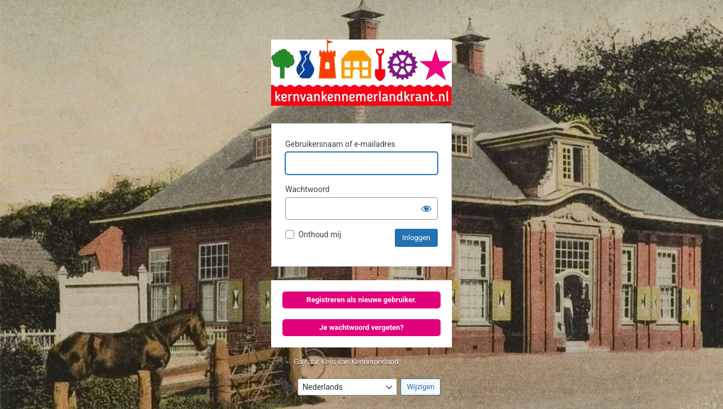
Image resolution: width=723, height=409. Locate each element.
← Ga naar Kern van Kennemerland (341, 362)
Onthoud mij (319, 234)
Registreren (326, 299)
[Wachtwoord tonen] (426, 208)
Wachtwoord (307, 189)
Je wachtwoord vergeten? (361, 327)
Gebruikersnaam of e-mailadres (340, 144)
